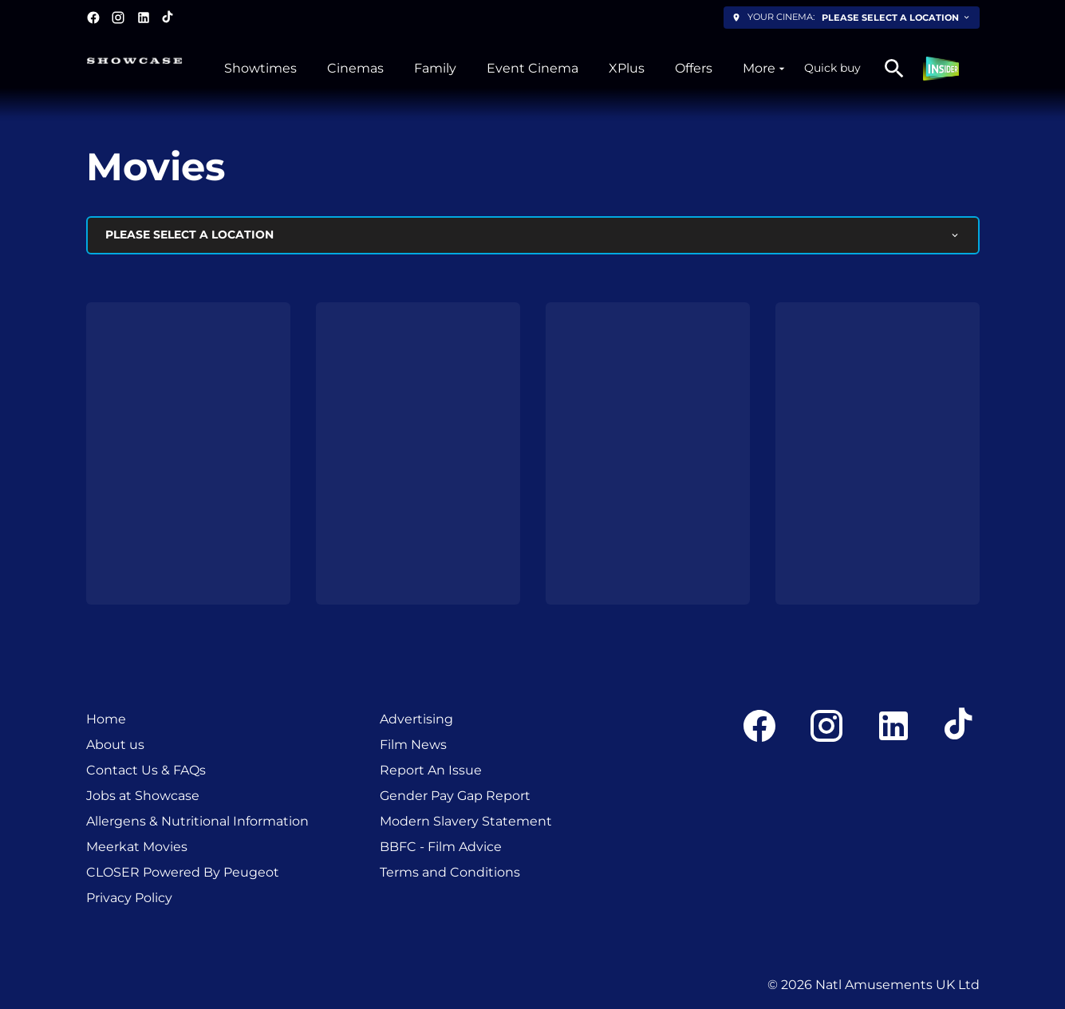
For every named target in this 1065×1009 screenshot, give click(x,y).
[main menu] (506, 68)
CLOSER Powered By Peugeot (182, 872)
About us (115, 744)
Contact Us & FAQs (146, 770)
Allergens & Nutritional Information (197, 821)
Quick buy (832, 68)
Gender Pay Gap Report (455, 795)
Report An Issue (431, 770)
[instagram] (118, 17)
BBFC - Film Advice (441, 846)
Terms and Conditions (450, 872)
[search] (894, 68)
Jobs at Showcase (142, 795)
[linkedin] (143, 17)
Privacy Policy (129, 897)
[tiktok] (168, 17)
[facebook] (93, 17)
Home (106, 719)
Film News (413, 744)
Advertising (416, 719)
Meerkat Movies (136, 846)
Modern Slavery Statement (466, 821)
